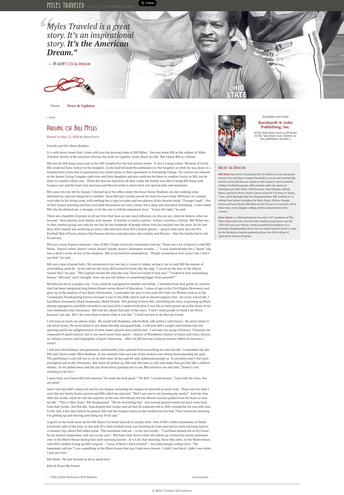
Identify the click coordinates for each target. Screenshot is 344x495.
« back (51, 117)
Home (55, 105)
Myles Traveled (91, 5)
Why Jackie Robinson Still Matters (72, 477)
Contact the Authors (178, 490)
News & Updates (81, 105)
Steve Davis (91, 137)
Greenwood (201, 477)
